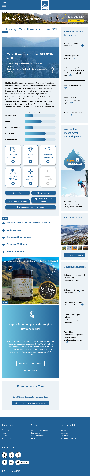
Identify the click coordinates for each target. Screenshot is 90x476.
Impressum (65, 433)
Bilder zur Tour (30, 158)
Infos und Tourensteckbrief (13, 158)
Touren (4, 433)
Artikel (33, 438)
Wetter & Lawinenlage (39, 430)
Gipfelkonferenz (37, 435)
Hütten (4, 435)
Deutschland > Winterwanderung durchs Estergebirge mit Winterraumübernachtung (73, 336)
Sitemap (64, 441)
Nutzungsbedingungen (69, 438)
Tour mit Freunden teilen (43, 200)
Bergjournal (35, 433)
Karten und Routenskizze (48, 158)
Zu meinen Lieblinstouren (17, 201)
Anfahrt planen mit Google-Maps (30, 207)
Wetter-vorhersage (30, 180)
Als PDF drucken (43, 193)
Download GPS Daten (13, 180)
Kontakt (64, 430)
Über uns (5, 430)
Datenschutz (65, 435)
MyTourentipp (7, 438)
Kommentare (17, 193)
